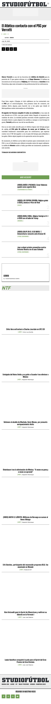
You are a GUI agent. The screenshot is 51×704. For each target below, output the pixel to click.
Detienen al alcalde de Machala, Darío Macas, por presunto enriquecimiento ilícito (25, 423)
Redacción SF (28, 569)
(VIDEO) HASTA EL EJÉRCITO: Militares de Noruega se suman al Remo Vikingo (25, 518)
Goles (19, 205)
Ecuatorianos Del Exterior (25, 189)
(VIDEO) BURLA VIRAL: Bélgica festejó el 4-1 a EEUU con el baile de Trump (32, 217)
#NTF (20, 332)
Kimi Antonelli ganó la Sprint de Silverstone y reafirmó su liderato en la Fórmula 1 (25, 613)
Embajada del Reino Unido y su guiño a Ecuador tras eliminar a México (25, 375)
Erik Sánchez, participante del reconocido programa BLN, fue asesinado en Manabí (25, 566)
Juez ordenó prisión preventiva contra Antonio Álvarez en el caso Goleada (31, 248)
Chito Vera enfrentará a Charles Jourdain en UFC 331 (25, 329)
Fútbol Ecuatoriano (23, 236)
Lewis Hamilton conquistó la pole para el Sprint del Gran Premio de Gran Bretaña (25, 661)
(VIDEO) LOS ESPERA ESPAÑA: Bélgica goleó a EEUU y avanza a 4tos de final (32, 201)
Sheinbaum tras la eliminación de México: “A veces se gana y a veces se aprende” (25, 471)
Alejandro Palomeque (28, 379)
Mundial (20, 221)
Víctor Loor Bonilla (28, 332)
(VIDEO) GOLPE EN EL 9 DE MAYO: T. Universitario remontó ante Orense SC (31, 233)
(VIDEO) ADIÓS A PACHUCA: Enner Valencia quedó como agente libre (32, 186)
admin (12, 37)
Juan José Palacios (28, 617)
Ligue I (5, 34)
